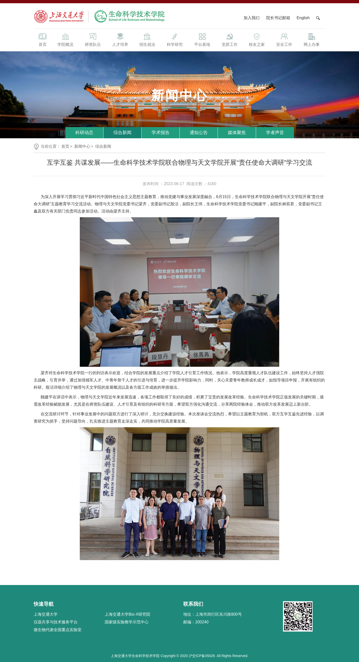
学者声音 (275, 132)
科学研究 (174, 39)
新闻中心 (82, 146)
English (303, 18)
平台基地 (202, 39)
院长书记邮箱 (278, 18)
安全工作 (284, 39)
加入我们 (252, 18)
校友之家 (257, 39)
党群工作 (229, 39)
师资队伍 (92, 39)
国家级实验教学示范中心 (127, 622)
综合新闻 (122, 132)
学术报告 (161, 132)
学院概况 (65, 39)
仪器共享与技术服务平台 (56, 622)
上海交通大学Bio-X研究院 (127, 614)
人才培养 (120, 39)
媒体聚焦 (237, 132)
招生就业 (147, 39)
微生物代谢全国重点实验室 (58, 630)
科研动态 (84, 132)
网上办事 (311, 39)
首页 (43, 39)
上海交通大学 (46, 614)
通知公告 (199, 132)
